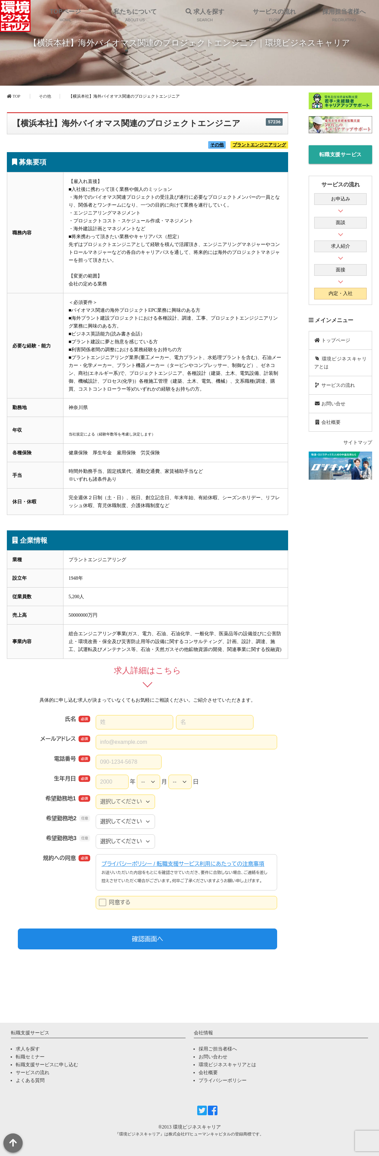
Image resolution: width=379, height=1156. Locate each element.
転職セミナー (30, 1056)
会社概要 (327, 422)
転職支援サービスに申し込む (340, 158)
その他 (45, 96)
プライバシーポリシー (223, 1080)
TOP (13, 96)
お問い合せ (329, 403)
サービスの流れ (334, 385)
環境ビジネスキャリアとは (340, 362)
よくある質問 (30, 1080)
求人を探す (28, 1049)
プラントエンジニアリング (259, 145)
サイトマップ (357, 442)
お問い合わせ (213, 1056)
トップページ (332, 340)
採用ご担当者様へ (218, 1049)
